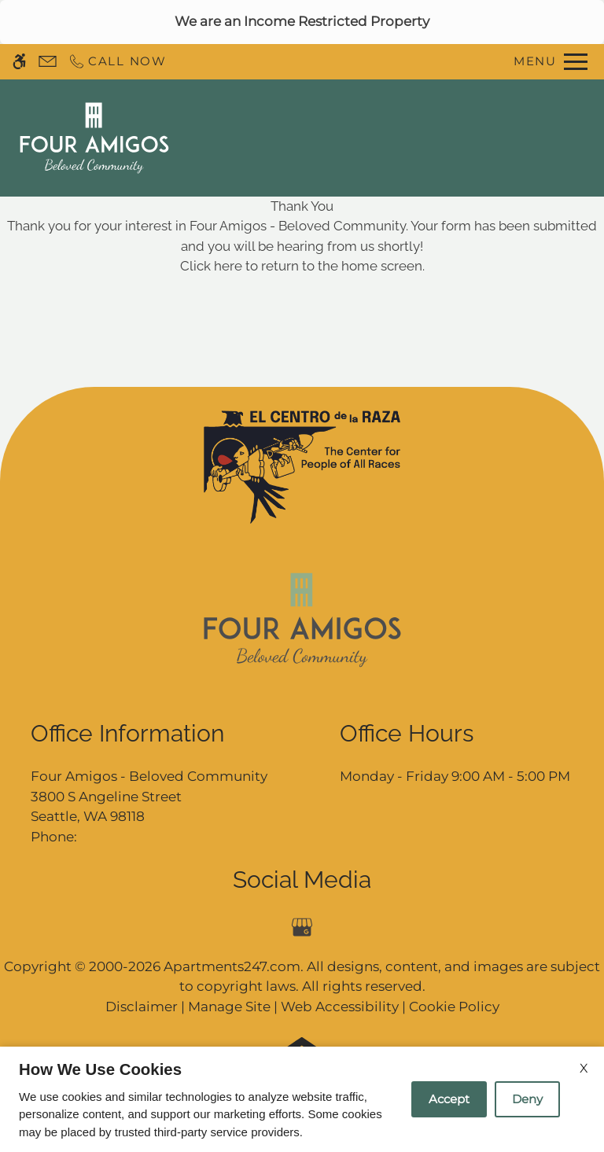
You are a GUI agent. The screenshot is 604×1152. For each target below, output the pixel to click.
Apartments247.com (232, 966)
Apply (420, 137)
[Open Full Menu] (550, 61)
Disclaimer (141, 1006)
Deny (527, 1098)
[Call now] (117, 61)
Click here (211, 266)
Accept (449, 1098)
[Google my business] (302, 927)
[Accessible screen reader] (19, 61)
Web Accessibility (340, 1006)
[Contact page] (47, 61)
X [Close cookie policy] (584, 1068)
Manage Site (229, 1006)
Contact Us (341, 137)
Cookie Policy (454, 1006)
